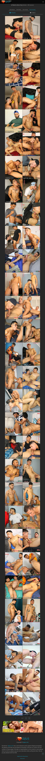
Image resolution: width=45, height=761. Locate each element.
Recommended (32, 9)
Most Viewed (25, 9)
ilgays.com (26, 742)
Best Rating (19, 9)
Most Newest (12, 9)
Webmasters (22, 758)
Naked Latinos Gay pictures (22, 756)
